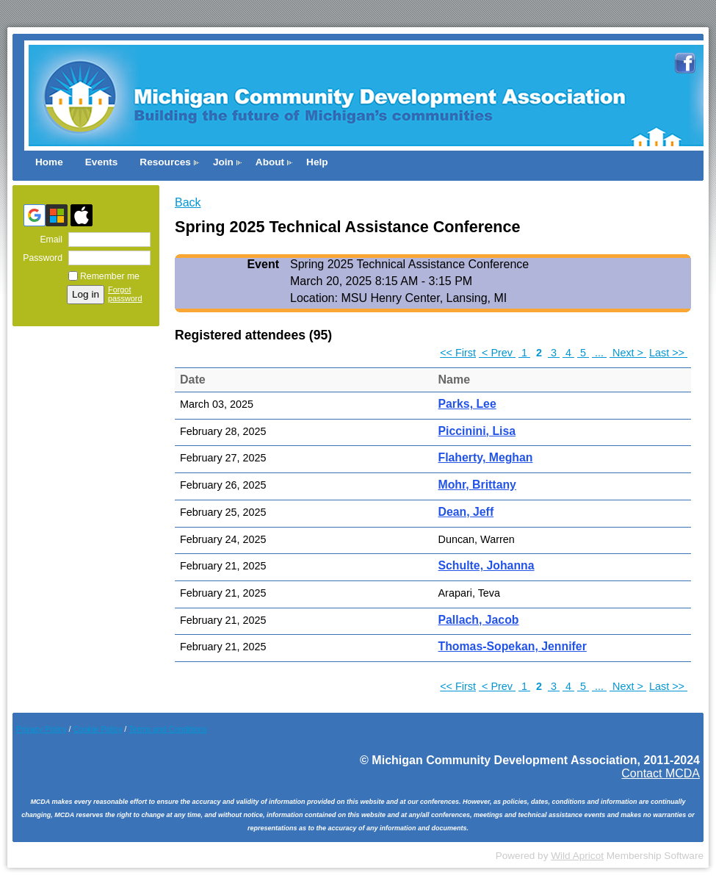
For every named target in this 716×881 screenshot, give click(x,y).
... (599, 353)
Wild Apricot (577, 855)
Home (49, 162)
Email (48, 239)
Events (101, 162)
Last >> (668, 353)
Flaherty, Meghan (485, 457)
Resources (165, 162)
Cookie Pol (98, 728)
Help (317, 162)
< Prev (497, 353)
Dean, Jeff (466, 512)
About (270, 162)
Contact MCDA (660, 773)
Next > (628, 353)
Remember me (110, 276)
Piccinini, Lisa (477, 431)
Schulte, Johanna (486, 565)
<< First (458, 353)
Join (223, 162)
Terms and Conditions (167, 728)
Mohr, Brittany (477, 484)
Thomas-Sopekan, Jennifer (512, 646)
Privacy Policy (41, 728)
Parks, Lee (467, 404)
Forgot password (125, 294)
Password (39, 258)
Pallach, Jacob (478, 620)
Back (188, 202)
